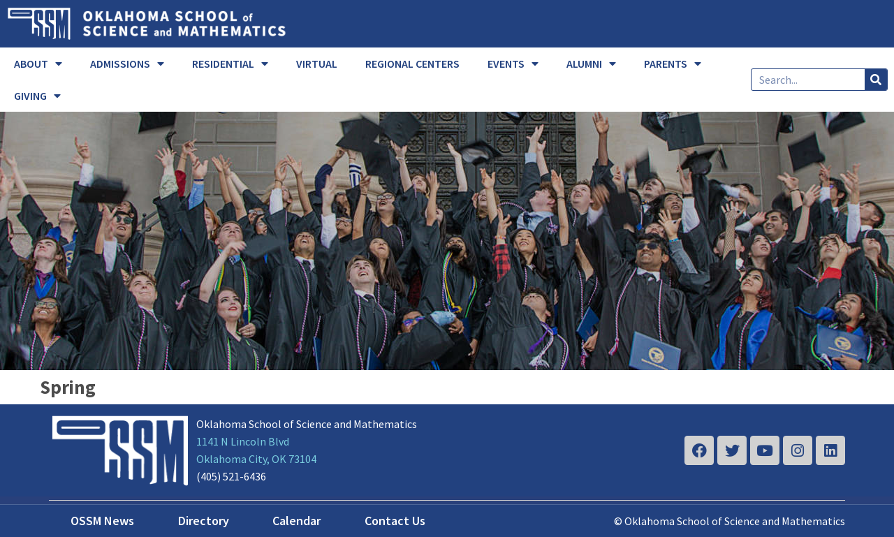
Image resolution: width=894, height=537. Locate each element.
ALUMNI (591, 63)
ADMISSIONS (127, 63)
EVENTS (513, 63)
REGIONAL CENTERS (412, 64)
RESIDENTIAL (230, 63)
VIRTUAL (316, 64)
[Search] (876, 79)
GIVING (37, 95)
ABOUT (38, 63)
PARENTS (672, 63)
